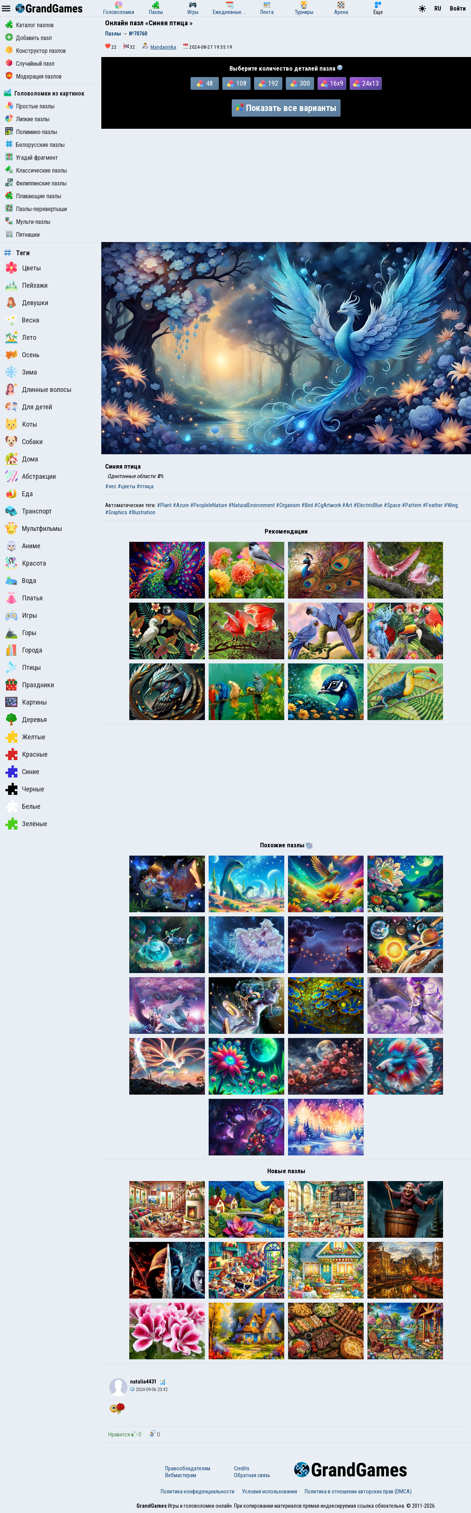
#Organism (288, 505)
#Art (347, 505)
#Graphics (116, 512)
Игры (21, 615)
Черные (24, 789)
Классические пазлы (36, 170)
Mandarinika (163, 47)
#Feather (433, 505)
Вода (20, 580)
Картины (26, 702)
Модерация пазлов (33, 76)
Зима (21, 372)
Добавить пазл (28, 38)
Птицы (23, 667)
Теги (17, 253)
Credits (241, 1468)
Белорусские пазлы (35, 144)
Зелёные (26, 823)
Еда (19, 493)
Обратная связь (252, 1475)
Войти (458, 8)
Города (23, 650)
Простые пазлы (29, 106)
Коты (21, 424)
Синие (22, 771)
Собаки (24, 441)
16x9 (332, 83)
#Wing (451, 505)
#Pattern (411, 505)
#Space (392, 505)
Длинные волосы (38, 389)
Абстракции (30, 476)
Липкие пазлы (27, 119)
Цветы (23, 268)
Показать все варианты (286, 108)
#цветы (126, 486)
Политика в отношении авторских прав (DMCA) (358, 1491)
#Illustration (142, 512)
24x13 (366, 83)
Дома (21, 459)
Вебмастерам (180, 1475)
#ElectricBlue (368, 505)
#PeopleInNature (208, 505)
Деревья (26, 719)
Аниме (22, 546)
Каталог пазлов (29, 25)
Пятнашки (22, 234)
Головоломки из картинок (44, 93)
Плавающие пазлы (33, 196)
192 (268, 83)
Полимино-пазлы (31, 132)
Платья (24, 598)
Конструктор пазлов (35, 50)
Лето (20, 337)
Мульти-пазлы (27, 221)
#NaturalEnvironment (251, 505)
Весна (22, 320)
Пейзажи (26, 285)
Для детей (28, 407)
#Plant (164, 505)
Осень (22, 355)
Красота (25, 563)
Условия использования (269, 1491)
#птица (144, 486)
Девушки (26, 302)
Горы (20, 632)
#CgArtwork (327, 505)
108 (236, 83)
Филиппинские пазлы (36, 183)
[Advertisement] (286, 185)
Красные (26, 754)
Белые (22, 806)
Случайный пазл (29, 63)
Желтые (25, 737)
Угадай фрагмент (31, 157)
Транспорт (28, 511)
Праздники (29, 685)
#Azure (181, 505)
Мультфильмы (33, 528)
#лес (110, 486)
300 (300, 83)
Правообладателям (187, 1468)
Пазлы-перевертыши (36, 209)
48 (205, 83)
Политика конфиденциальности (197, 1491)
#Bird (307, 505)
